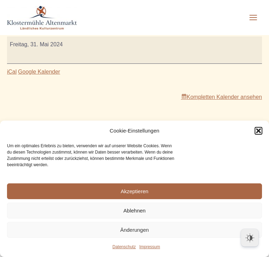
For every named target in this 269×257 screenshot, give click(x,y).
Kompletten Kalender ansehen (224, 97)
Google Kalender (39, 72)
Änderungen (134, 230)
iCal (12, 72)
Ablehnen (134, 211)
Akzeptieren (134, 191)
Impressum (149, 246)
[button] (258, 130)
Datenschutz (124, 246)
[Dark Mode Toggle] (249, 237)
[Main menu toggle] (253, 17)
